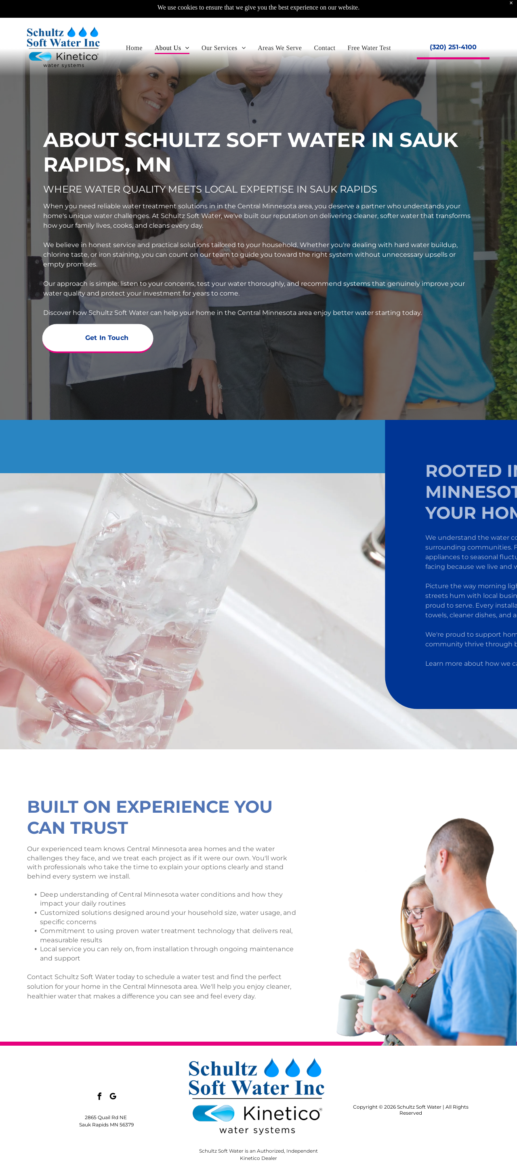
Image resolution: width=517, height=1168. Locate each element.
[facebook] (99, 1097)
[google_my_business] (113, 1097)
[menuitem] (134, 28)
